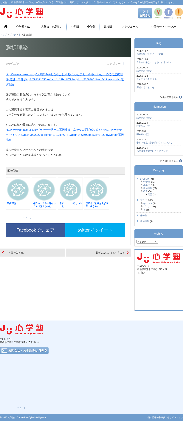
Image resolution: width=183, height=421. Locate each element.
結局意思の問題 (144, 71)
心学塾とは (23, 26)
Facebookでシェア (35, 230)
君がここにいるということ (110, 252)
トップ (3, 34)
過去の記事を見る (169, 97)
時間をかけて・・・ (147, 126)
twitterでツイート (95, 230)
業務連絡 (147, 188)
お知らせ (144, 178)
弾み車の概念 (143, 134)
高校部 (108, 26)
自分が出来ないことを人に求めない (154, 62)
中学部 (91, 26)
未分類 (143, 215)
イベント (147, 203)
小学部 (75, 26)
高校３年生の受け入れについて (152, 151)
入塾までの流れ (51, 26)
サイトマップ (176, 417)
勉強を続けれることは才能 (150, 54)
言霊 (150, 194)
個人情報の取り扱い (158, 417)
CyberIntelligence (37, 417)
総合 (145, 191)
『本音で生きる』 (16, 252)
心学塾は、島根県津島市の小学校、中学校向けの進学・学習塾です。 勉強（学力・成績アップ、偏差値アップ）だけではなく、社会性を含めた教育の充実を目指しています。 (87, 2)
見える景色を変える (147, 79)
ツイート (26, 218)
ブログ (12, 34)
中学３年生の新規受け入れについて (154, 142)
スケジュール (130, 26)
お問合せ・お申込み (163, 26)
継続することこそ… (147, 87)
